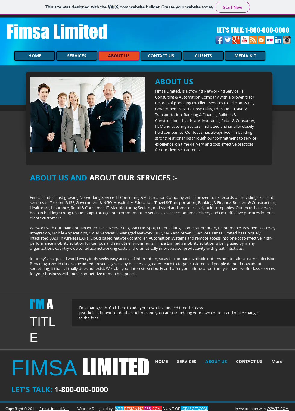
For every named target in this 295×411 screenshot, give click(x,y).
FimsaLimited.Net (54, 408)
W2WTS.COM (278, 408)
